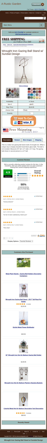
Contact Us (38, 13)
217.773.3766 (19, 32)
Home (7, 13)
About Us (31, 13)
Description (7, 140)
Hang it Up (9, 44)
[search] (33, 18)
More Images (27, 140)
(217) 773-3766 (39, 9)
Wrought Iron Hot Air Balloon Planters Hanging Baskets (23, 383)
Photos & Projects (14, 13)
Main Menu (8, 25)
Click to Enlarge (23, 71)
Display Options (13, 241)
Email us (31, 436)
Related (17, 140)
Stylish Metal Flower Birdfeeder (23, 327)
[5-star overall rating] (23, 304)
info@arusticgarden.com (23, 34)
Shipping (38, 140)
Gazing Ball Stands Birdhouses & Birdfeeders (23, 44)
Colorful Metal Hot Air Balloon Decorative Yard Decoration (23, 408)
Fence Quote (24, 13)
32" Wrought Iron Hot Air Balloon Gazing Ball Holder (23, 355)
